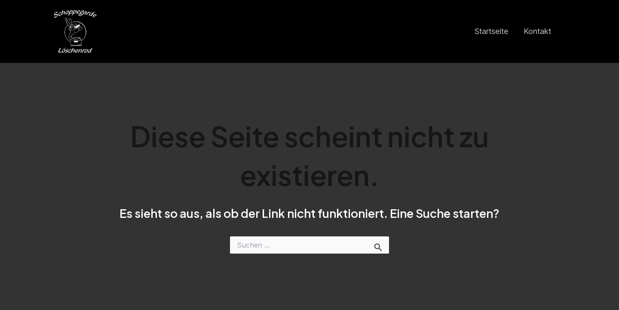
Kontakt (537, 31)
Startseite (491, 31)
